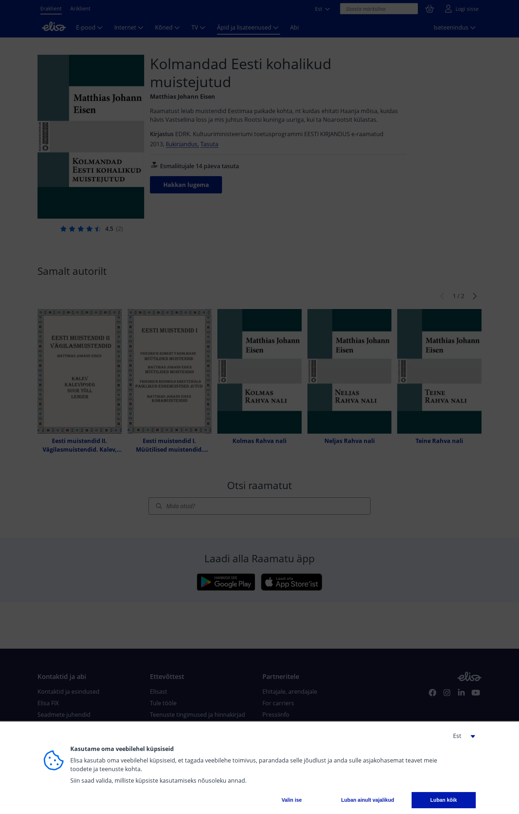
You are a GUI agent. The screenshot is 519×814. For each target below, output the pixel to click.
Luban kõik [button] (443, 800)
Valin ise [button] (291, 800)
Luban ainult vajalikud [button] (367, 800)
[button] (461, 735)
